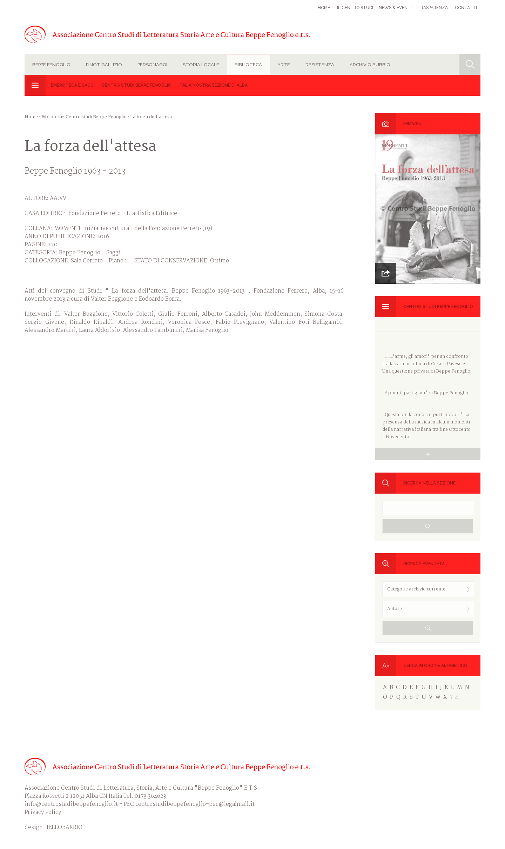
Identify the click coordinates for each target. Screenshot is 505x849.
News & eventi (395, 7)
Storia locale (201, 64)
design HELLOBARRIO (53, 827)
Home (324, 7)
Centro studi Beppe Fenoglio (136, 85)
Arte (283, 64)
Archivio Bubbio (370, 64)
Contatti (466, 7)
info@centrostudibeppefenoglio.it (71, 804)
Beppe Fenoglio (51, 64)
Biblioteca (248, 64)
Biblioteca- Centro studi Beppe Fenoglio (84, 117)
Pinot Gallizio (104, 64)
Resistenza (319, 64)
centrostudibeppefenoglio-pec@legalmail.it (195, 804)
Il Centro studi (355, 7)
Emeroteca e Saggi (73, 85)
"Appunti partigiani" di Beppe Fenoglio (425, 393)
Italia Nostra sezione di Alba (213, 85)
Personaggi (152, 64)
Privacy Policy (43, 812)
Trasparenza (432, 7)
